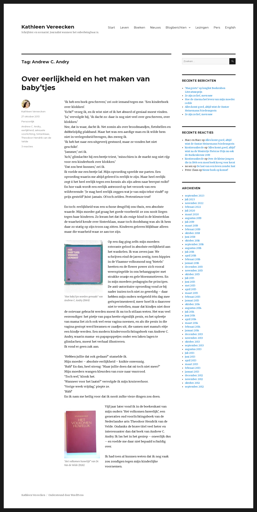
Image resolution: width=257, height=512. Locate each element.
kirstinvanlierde (194, 147)
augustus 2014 (193, 308)
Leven (124, 27)
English (230, 27)
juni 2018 (190, 236)
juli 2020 (190, 210)
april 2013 (190, 360)
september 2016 (194, 244)
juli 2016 (189, 251)
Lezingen (202, 27)
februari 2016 (192, 259)
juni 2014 (190, 315)
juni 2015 (190, 281)
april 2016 (190, 255)
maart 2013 (191, 364)
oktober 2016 (192, 240)
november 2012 (194, 379)
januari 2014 (192, 330)
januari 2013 (192, 371)
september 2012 (194, 386)
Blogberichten (176, 27)
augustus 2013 (193, 349)
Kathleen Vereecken (47, 27)
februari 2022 (193, 206)
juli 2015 (189, 278)
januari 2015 (192, 300)
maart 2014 (191, 323)
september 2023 (194, 195)
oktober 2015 (192, 274)
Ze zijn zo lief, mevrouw (198, 95)
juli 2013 (189, 353)
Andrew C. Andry (31, 126)
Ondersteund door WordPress (66, 495)
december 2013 (194, 334)
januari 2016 (192, 263)
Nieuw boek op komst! (215, 170)
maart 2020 (192, 214)
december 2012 (194, 375)
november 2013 (194, 338)
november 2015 (194, 270)
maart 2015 (191, 293)
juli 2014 (189, 311)
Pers (217, 27)
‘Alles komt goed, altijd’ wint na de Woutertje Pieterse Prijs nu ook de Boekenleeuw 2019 (210, 151)
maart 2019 (191, 225)
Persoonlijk (27, 121)
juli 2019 (189, 221)
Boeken (139, 27)
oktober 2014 (192, 304)
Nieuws (155, 27)
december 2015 (194, 266)
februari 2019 (192, 229)
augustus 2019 (193, 218)
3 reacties (27, 146)
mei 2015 (190, 285)
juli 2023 (190, 199)
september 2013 (194, 345)
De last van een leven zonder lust (216, 166)
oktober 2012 (192, 382)
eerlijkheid (27, 130)
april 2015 (190, 289)
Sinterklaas (42, 134)
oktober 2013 (192, 341)
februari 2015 (192, 296)
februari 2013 (192, 368)
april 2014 (190, 319)
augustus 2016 (193, 248)
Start (111, 27)
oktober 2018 (192, 233)
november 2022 (194, 203)
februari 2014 (192, 326)
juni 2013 (190, 356)
